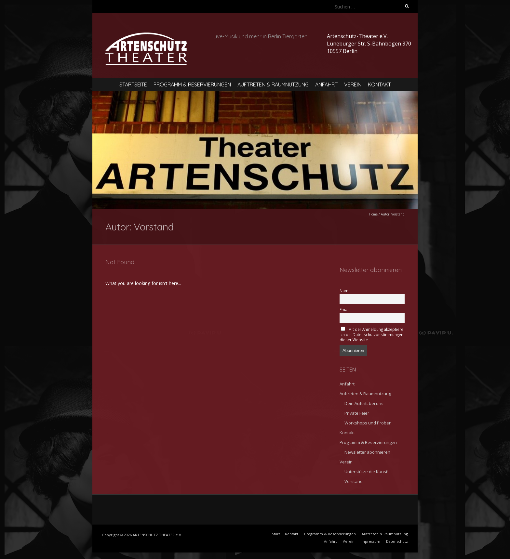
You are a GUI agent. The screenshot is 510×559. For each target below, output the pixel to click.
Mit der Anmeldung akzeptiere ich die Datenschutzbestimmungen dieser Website (371, 334)
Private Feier (356, 413)
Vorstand (353, 481)
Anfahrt (326, 84)
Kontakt (379, 84)
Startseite (133, 84)
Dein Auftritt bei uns (363, 403)
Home (373, 214)
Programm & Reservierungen (192, 84)
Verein (352, 84)
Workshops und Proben (368, 423)
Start (276, 533)
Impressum (370, 541)
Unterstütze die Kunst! (366, 471)
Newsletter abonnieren (367, 452)
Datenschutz (397, 541)
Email (344, 309)
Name (345, 290)
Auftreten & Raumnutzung (273, 84)
